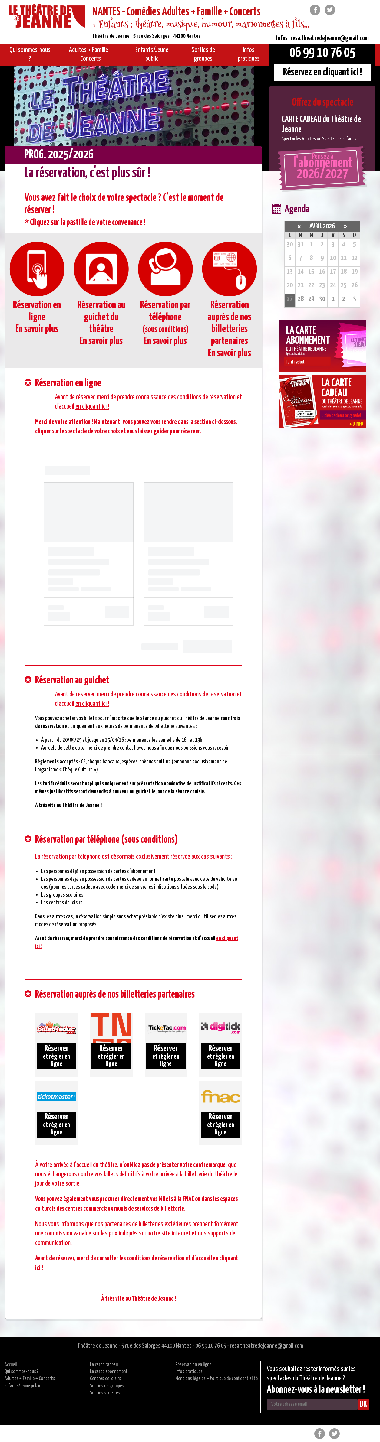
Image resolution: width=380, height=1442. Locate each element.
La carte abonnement (109, 1371)
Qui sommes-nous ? (21, 1371)
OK (363, 1404)
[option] (322, 128)
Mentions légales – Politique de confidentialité (216, 1378)
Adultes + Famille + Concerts (30, 1378)
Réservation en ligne (193, 1364)
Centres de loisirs (105, 1378)
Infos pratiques (189, 1371)
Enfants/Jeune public (23, 1385)
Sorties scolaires (105, 1392)
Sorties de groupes (107, 1385)
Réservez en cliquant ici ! (322, 72)
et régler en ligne (56, 1055)
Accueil (11, 1364)
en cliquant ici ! (92, 406)
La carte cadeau (104, 1364)
